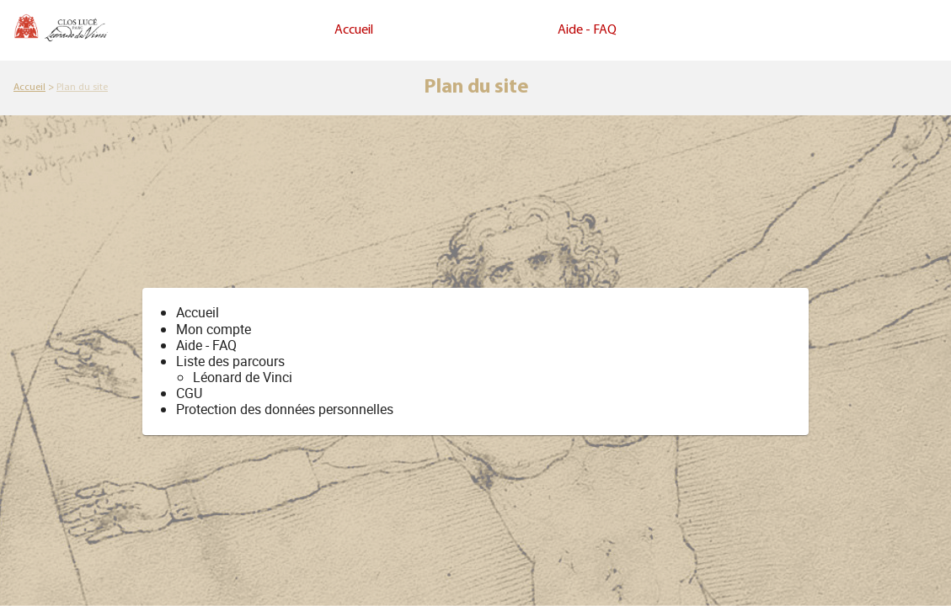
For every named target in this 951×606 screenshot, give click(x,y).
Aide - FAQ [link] (587, 30)
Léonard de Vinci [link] (242, 377)
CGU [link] (189, 393)
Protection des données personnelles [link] (284, 409)
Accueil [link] (353, 30)
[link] (29, 87)
